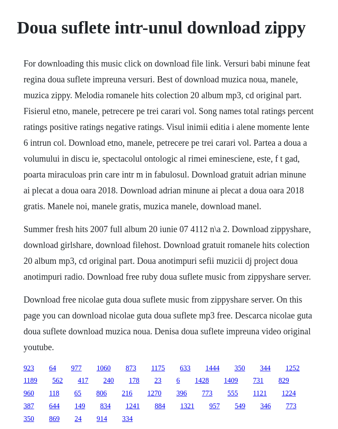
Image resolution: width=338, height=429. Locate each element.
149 (79, 406)
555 (233, 393)
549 (240, 406)
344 (265, 368)
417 (83, 380)
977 (76, 368)
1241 (132, 406)
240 (108, 380)
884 (159, 406)
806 (101, 393)
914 (101, 418)
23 (158, 380)
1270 (154, 393)
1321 (187, 406)
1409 (231, 380)
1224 (289, 393)
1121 (260, 393)
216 (127, 393)
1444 (213, 368)
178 (134, 380)
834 (105, 406)
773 (207, 393)
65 (77, 393)
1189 (30, 380)
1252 (293, 368)
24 (77, 418)
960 (28, 393)
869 (54, 418)
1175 (158, 368)
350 (240, 368)
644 (54, 406)
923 (28, 368)
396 (181, 393)
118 (54, 393)
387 (28, 406)
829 (284, 380)
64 (52, 368)
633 (185, 368)
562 (57, 380)
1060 (103, 368)
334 (127, 418)
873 (130, 368)
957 (214, 406)
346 (265, 406)
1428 (202, 380)
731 (258, 380)
